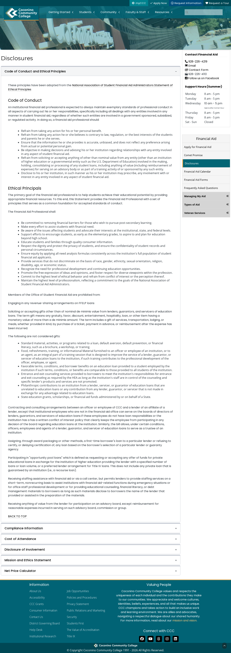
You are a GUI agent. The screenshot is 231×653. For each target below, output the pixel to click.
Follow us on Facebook (202, 78)
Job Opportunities (78, 591)
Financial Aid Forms (196, 179)
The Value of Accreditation (83, 630)
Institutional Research (42, 636)
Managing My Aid (195, 196)
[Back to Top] (224, 646)
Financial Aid (206, 138)
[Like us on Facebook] (142, 638)
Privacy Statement (78, 604)
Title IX (71, 636)
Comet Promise (193, 155)
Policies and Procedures (82, 597)
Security (72, 617)
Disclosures (192, 163)
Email (190, 66)
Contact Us (36, 617)
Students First (75, 623)
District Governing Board (44, 623)
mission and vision (184, 620)
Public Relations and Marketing (86, 610)
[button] (90, 71)
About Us (35, 591)
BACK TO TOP (17, 516)
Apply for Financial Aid (197, 147)
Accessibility (37, 597)
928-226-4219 (196, 61)
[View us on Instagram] (167, 638)
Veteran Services (194, 212)
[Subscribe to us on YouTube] (150, 638)
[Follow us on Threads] (159, 638)
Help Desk (35, 630)
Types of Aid (192, 204)
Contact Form (196, 70)
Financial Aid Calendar (197, 171)
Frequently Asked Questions (201, 188)
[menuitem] (61, 12)
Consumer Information (43, 610)
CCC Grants (36, 604)
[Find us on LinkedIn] (175, 638)
